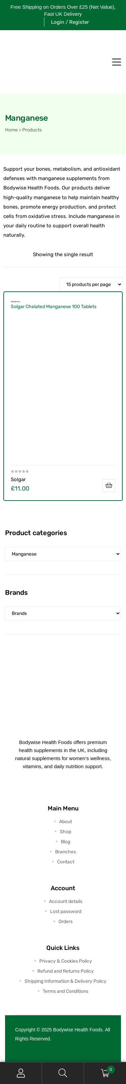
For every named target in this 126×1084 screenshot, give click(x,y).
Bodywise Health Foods (77, 1029)
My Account (21, 1073)
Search (63, 1073)
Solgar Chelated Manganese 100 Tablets (53, 306)
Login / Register (70, 22)
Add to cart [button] (108, 485)
